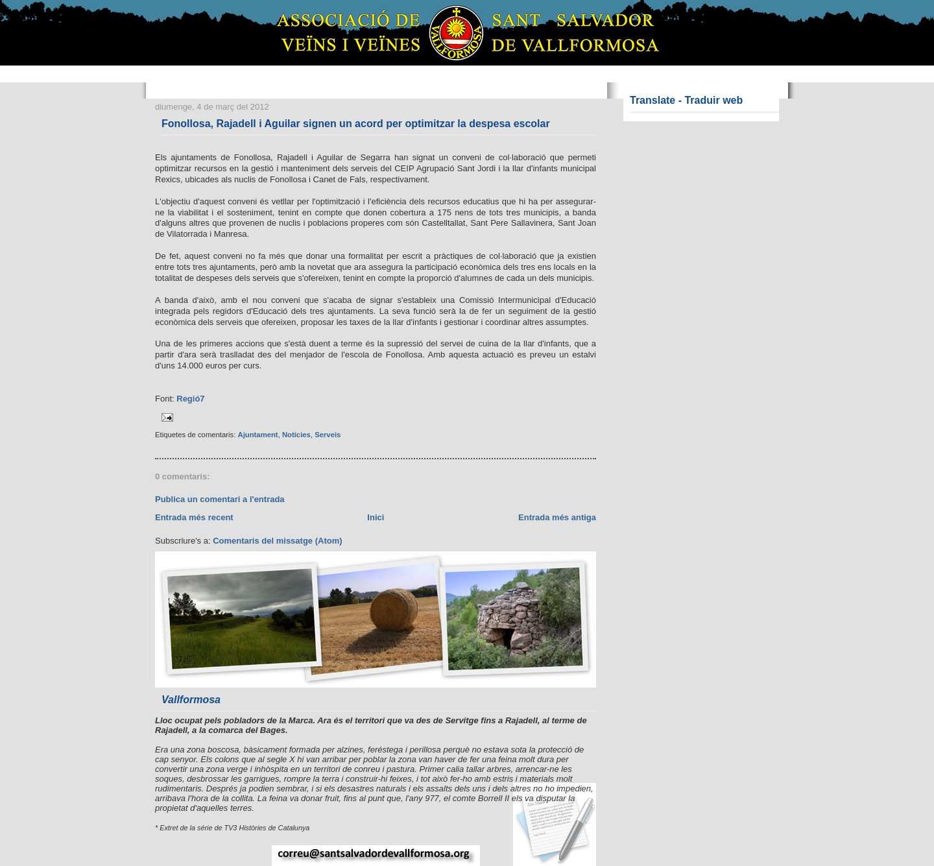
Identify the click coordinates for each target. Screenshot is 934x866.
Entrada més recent (194, 517)
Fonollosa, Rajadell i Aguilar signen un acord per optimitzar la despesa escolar (356, 123)
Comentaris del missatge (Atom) (277, 541)
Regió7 (190, 398)
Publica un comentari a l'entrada (220, 499)
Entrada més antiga (557, 517)
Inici (375, 517)
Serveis (328, 435)
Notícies (296, 435)
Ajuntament (257, 435)
